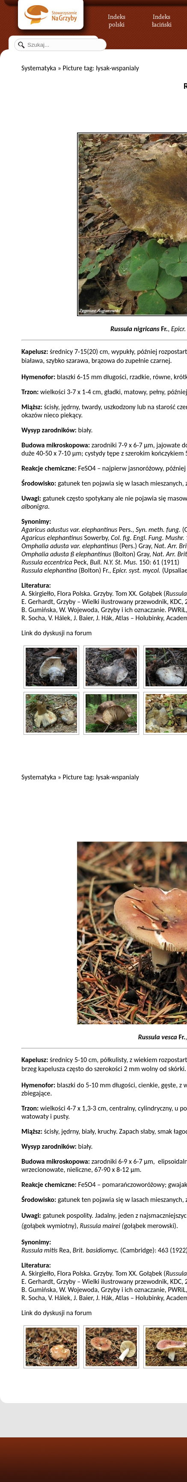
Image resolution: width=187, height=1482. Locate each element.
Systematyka (38, 68)
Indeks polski (116, 19)
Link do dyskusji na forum (56, 633)
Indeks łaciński (162, 19)
